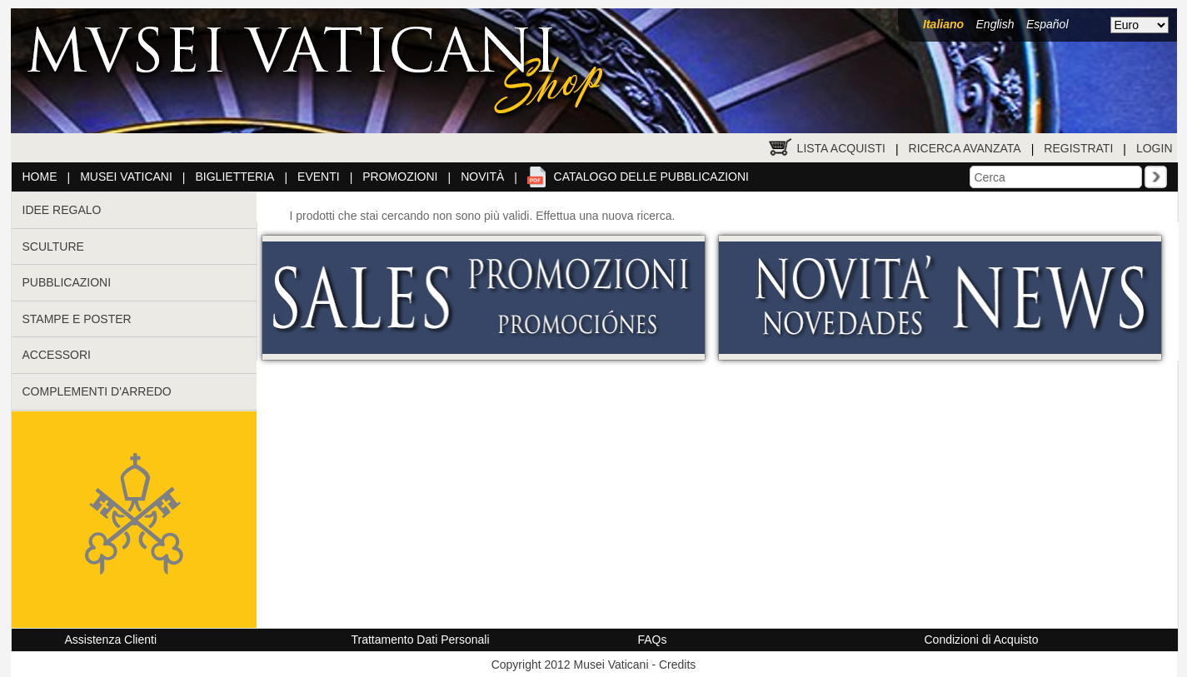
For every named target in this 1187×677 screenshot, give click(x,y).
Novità (482, 176)
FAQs (652, 639)
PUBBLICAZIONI (67, 282)
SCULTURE (53, 246)
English (995, 24)
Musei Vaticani (126, 176)
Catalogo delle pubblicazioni (651, 176)
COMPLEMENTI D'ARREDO (97, 391)
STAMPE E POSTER (77, 319)
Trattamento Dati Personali (421, 639)
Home (39, 176)
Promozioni (399, 176)
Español (1047, 24)
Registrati (1078, 148)
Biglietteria (235, 176)
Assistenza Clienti (111, 639)
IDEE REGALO (62, 210)
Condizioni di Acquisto (982, 639)
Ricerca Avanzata (965, 148)
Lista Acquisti (841, 148)
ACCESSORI (56, 354)
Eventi (318, 176)
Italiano (943, 24)
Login (1154, 148)
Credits (677, 664)
